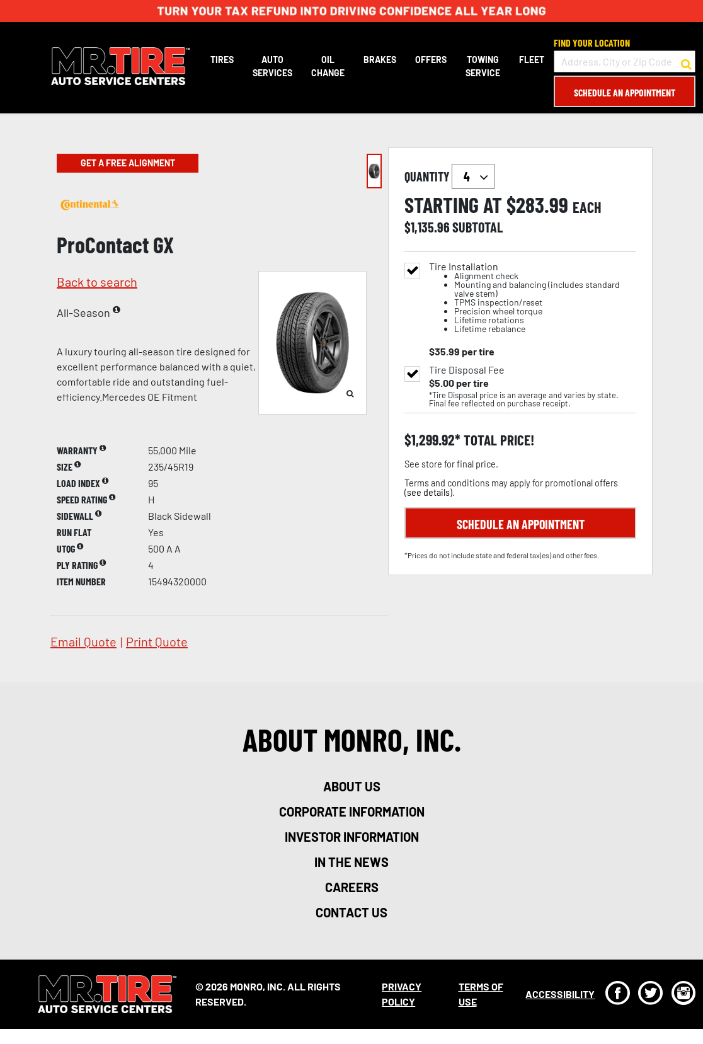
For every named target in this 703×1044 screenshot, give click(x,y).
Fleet (531, 59)
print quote (157, 641)
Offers (430, 59)
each (587, 207)
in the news (351, 861)
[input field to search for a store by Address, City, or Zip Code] (624, 61)
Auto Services (272, 66)
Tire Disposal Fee (467, 370)
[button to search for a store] (686, 61)
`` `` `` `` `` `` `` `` (473, 176)
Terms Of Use (479, 993)
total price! (497, 440)
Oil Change (327, 66)
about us (351, 786)
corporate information (352, 811)
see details (428, 492)
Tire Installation (532, 297)
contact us (351, 912)
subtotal (477, 227)
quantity (449, 176)
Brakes (379, 59)
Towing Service (482, 66)
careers (352, 887)
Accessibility (559, 994)
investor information (352, 836)
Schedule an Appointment (624, 92)
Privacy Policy (401, 993)
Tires (221, 59)
